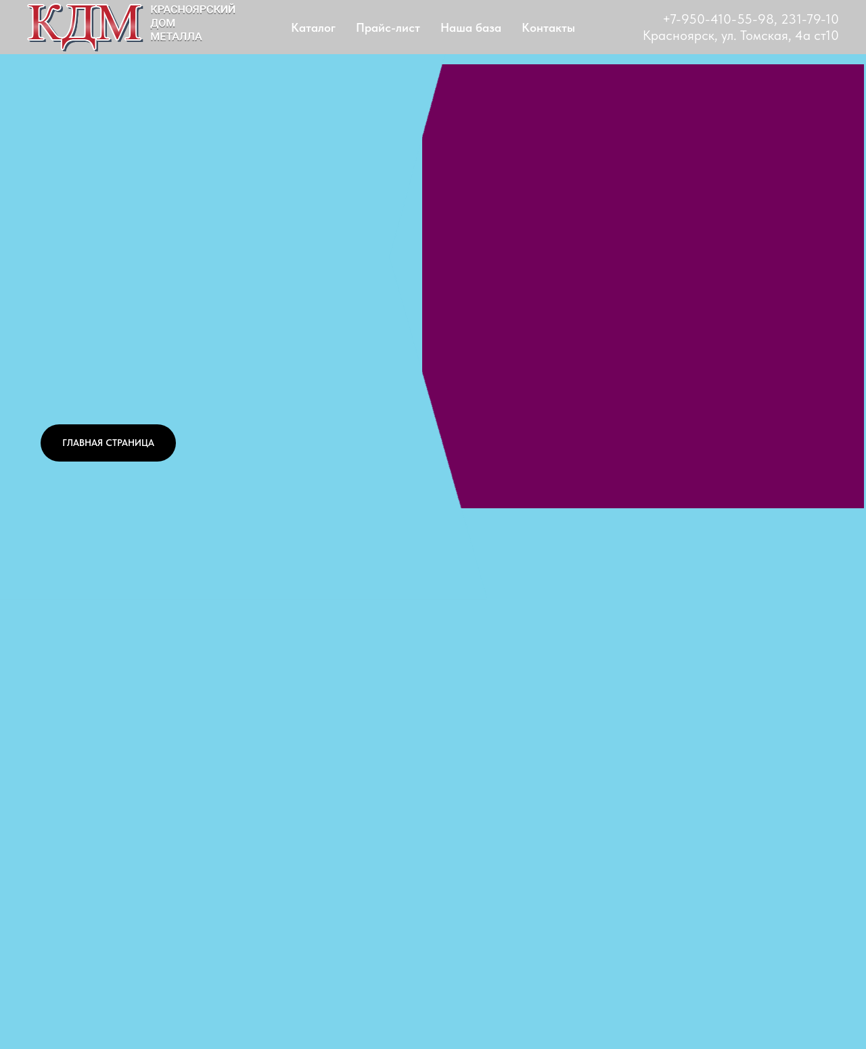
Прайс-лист (388, 27)
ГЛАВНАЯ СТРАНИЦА (108, 442)
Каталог (313, 27)
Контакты (548, 27)
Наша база (470, 27)
